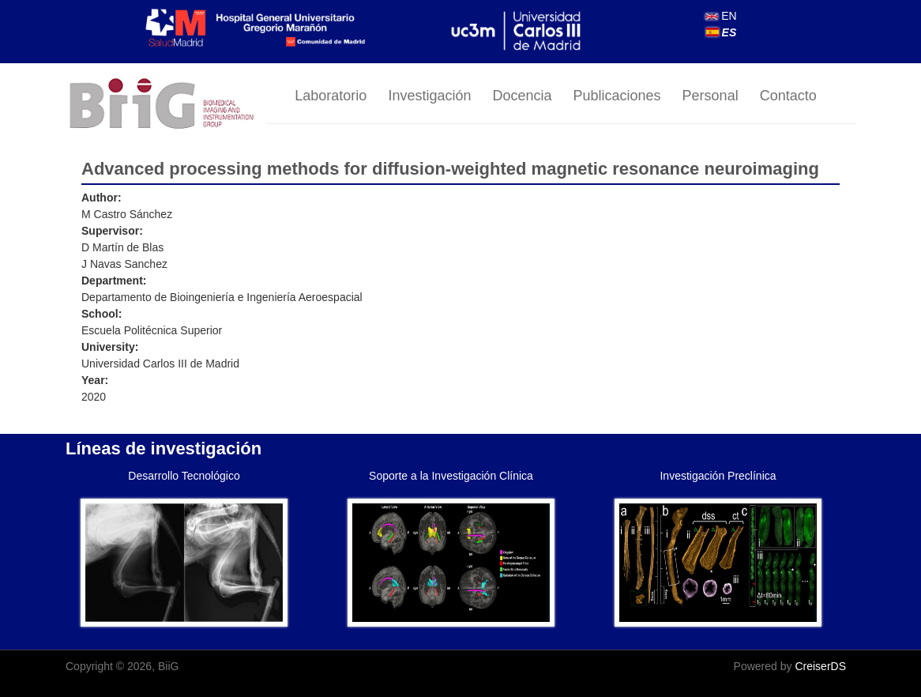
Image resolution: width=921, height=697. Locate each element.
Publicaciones (617, 96)
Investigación (429, 96)
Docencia (521, 96)
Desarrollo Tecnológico (183, 475)
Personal (710, 96)
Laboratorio (331, 96)
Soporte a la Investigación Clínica (451, 475)
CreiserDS (820, 666)
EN (720, 15)
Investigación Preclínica (718, 475)
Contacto (788, 96)
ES (721, 32)
